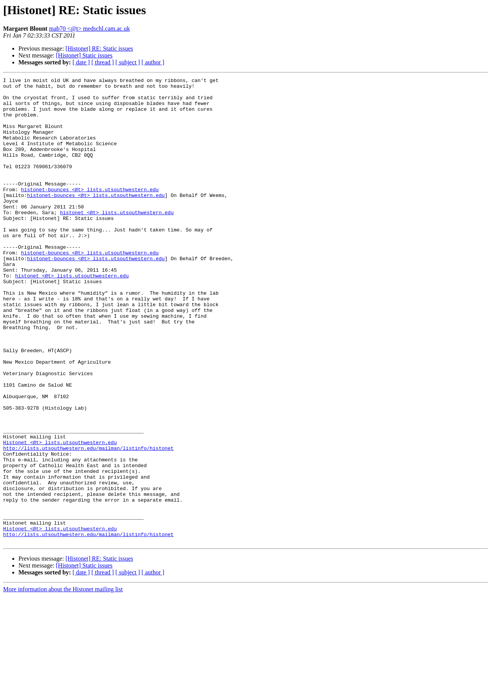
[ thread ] (102, 62)
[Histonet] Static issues (84, 55)
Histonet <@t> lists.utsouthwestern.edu (60, 515)
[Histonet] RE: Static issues (99, 48)
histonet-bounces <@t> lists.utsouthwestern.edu (90, 212)
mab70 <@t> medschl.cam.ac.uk (89, 28)
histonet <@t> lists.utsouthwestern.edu (116, 239)
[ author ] (153, 62)
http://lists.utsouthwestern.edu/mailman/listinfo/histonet (88, 522)
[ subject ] (127, 62)
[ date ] (81, 62)
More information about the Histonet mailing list (63, 682)
